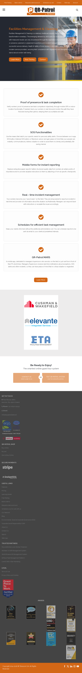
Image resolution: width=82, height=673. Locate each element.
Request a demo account (32, 2)
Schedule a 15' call (48, 2)
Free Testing (7, 2)
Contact (59, 2)
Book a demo (18, 2)
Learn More (15, 60)
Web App (67, 2)
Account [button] (75, 2)
